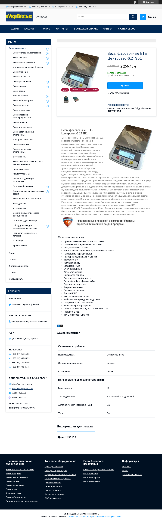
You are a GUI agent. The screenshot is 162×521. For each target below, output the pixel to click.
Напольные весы (21, 169)
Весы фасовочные (22, 81)
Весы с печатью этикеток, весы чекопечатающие (28, 163)
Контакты (62, 29)
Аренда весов (126, 29)
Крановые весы (20, 96)
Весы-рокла (19, 91)
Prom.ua (95, 514)
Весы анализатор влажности (27, 198)
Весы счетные (19, 86)
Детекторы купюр (53, 486)
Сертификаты (16, 279)
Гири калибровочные (23, 186)
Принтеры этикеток (54, 466)
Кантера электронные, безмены (98, 469)
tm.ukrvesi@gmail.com (22, 388)
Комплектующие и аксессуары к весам (28, 192)
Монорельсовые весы (23, 139)
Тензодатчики (19, 203)
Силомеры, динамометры (25, 220)
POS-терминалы (53, 498)
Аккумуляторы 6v (21, 174)
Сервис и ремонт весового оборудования (26, 214)
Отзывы (13, 259)
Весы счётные (12, 481)
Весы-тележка (20, 122)
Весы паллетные (21, 105)
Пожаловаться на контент (79, 517)
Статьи (12, 272)
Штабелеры (18, 240)
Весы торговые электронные (27, 53)
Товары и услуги (17, 48)
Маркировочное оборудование (60, 474)
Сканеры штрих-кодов (56, 470)
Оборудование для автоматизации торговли (25, 226)
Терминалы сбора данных (58, 478)
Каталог (29, 29)
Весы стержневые (21, 110)
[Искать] (133, 17)
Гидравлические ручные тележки (25, 234)
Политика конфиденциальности (106, 517)
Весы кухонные (20, 72)
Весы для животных (22, 127)
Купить (125, 85)
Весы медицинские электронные (22, 150)
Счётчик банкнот (53, 490)
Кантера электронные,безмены (28, 67)
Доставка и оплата (86, 29)
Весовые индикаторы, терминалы (23, 180)
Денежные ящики (53, 482)
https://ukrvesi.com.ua (22, 384)
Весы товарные (20, 57)
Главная (14, 29)
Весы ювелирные (21, 76)
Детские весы (19, 157)
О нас (46, 29)
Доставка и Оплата (132, 474)
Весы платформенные (24, 62)
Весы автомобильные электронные (23, 133)
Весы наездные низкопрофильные (22, 116)
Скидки (107, 29)
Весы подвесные (21, 144)
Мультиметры (19, 208)
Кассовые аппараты (54, 494)
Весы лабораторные (23, 100)
